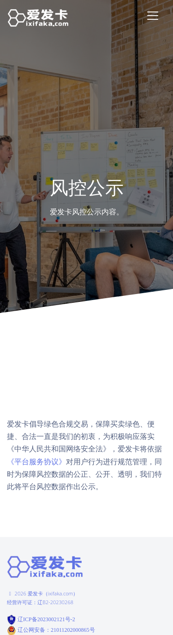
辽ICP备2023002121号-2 (45, 619)
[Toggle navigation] (153, 15)
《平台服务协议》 (36, 462)
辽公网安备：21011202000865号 (56, 630)
